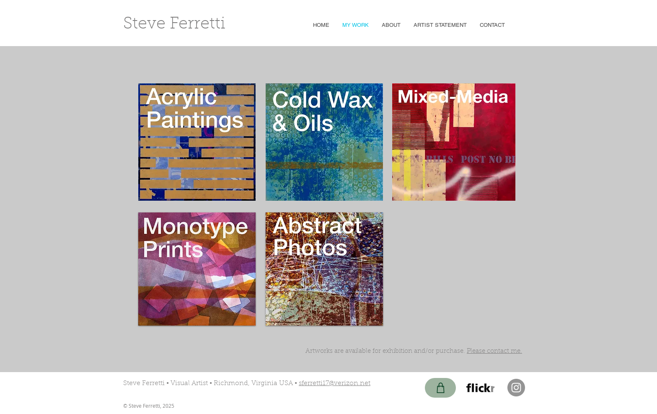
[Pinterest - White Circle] (502, 383)
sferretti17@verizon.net (334, 383)
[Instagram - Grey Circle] (516, 387)
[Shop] (440, 388)
